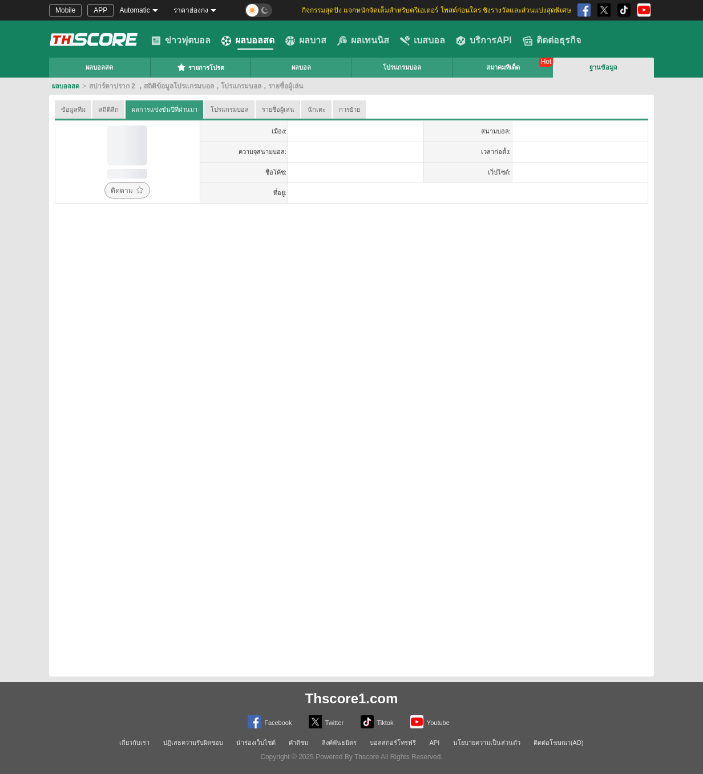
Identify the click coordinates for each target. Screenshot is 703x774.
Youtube (430, 721)
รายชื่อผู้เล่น (278, 109)
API (435, 742)
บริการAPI (484, 40)
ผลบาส (305, 40)
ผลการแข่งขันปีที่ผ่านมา (164, 109)
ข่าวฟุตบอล (181, 40)
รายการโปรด (200, 67)
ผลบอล (301, 67)
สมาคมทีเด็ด (503, 67)
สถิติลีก (109, 109)
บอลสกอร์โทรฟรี (393, 742)
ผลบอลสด (247, 40)
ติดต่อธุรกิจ (552, 40)
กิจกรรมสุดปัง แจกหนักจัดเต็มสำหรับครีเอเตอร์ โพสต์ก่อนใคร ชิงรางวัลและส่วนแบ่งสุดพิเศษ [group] (436, 10)
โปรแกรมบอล (402, 67)
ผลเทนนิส (363, 40)
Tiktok (377, 721)
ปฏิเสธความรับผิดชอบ (193, 742)
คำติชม (298, 742)
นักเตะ (317, 109)
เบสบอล (422, 40)
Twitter (326, 721)
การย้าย (349, 109)
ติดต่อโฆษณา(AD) (559, 742)
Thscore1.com (351, 698)
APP (100, 10)
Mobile (65, 10)
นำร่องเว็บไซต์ (256, 742)
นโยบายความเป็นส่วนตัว (486, 742)
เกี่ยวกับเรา (134, 742)
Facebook (270, 721)
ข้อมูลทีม (73, 109)
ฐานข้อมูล (603, 67)
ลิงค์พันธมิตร (339, 742)
